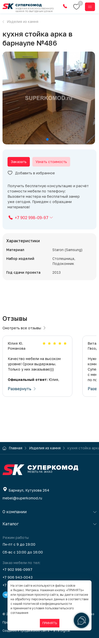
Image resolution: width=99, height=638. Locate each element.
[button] (47, 139)
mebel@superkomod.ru (22, 498)
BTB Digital (61, 630)
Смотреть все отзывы (24, 328)
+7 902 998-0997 (17, 569)
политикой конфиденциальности (47, 604)
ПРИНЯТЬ (49, 623)
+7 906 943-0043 (18, 577)
